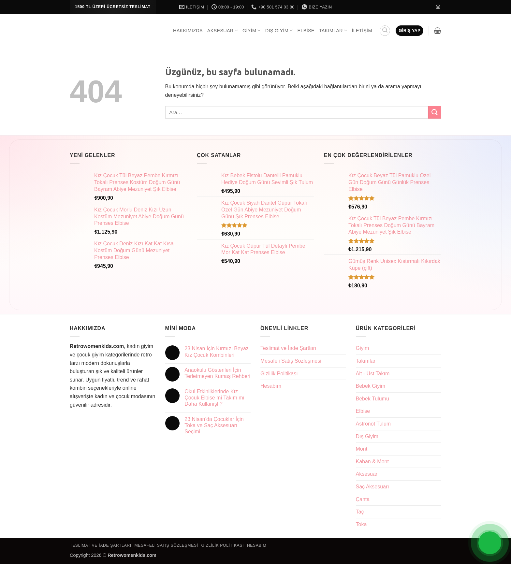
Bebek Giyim (371, 386)
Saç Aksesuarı (372, 486)
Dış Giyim (279, 30)
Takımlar (333, 30)
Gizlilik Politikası (279, 373)
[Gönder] (434, 112)
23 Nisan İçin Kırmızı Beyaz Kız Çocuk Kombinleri (216, 351)
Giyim (251, 30)
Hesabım (270, 386)
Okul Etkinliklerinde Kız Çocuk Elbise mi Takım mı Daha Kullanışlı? (214, 398)
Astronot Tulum (373, 424)
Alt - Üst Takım (373, 373)
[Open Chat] (489, 542)
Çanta (363, 499)
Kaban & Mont (372, 461)
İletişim (362, 30)
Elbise (306, 30)
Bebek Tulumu (372, 398)
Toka (361, 524)
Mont (362, 449)
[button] (385, 30)
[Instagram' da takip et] (438, 7)
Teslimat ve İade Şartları (288, 348)
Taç (360, 511)
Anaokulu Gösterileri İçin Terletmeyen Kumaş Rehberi (217, 373)
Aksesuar (222, 30)
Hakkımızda (188, 30)
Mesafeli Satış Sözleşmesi (290, 361)
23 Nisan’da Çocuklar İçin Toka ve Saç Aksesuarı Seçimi (213, 425)
